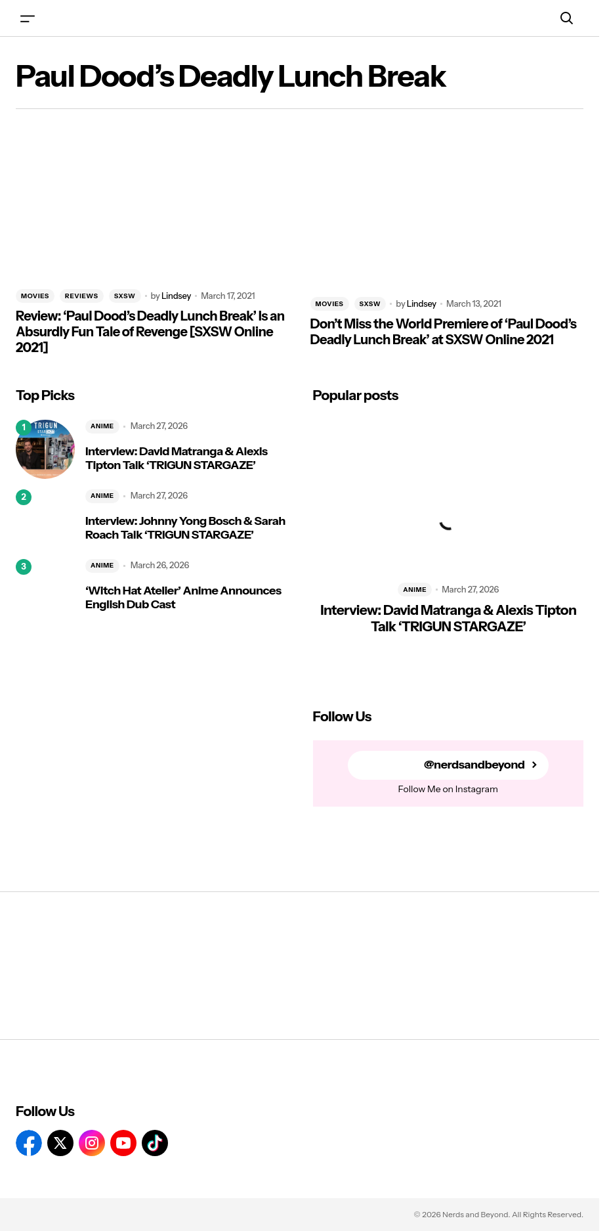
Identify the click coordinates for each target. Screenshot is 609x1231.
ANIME (102, 426)
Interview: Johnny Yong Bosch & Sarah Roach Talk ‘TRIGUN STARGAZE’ (185, 528)
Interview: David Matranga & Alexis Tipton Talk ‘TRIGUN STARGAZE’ (176, 459)
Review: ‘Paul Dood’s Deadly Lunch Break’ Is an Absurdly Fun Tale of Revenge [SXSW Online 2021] (150, 331)
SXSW (125, 296)
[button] (27, 18)
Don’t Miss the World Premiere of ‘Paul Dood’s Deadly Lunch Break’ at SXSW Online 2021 (443, 331)
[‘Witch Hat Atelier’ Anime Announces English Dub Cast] (45, 588)
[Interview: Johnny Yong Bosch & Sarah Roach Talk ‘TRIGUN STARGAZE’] (45, 518)
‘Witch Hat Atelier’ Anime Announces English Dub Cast (183, 598)
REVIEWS (81, 296)
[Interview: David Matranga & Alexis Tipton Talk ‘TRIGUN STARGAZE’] (45, 449)
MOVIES (35, 296)
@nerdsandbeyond (474, 765)
